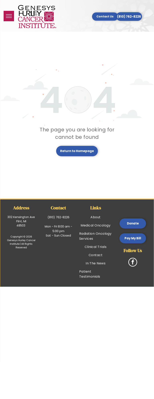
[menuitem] (95, 217)
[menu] (9, 16)
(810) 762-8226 (58, 217)
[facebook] (132, 263)
